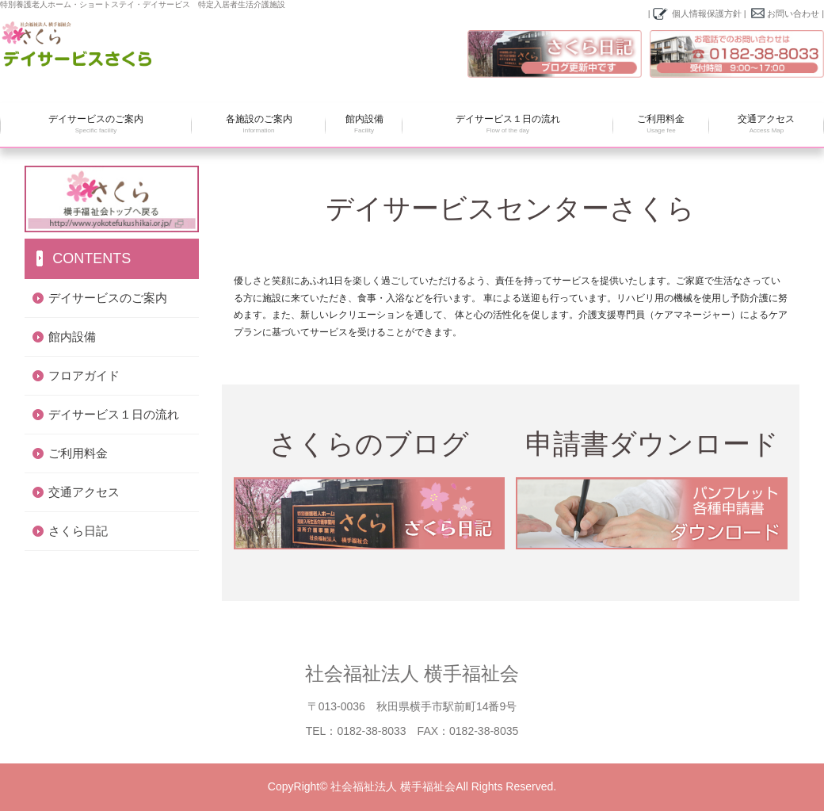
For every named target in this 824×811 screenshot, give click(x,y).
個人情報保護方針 (707, 13)
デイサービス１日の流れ (507, 124)
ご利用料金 (661, 124)
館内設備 (364, 124)
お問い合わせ (793, 13)
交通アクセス (766, 124)
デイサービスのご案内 (96, 124)
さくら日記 (78, 530)
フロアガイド (84, 375)
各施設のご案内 (259, 124)
